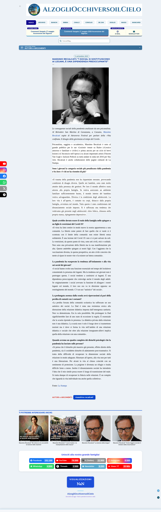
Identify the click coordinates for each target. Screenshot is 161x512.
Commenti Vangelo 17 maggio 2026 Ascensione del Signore (84, 32)
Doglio (115, 22)
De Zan (103, 22)
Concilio (91, 22)
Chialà (79, 22)
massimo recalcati (84, 397)
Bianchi (56, 22)
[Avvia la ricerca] (61, 41)
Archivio (43, 22)
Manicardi (138, 22)
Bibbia (67, 22)
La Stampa (62, 386)
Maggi (126, 22)
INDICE (31, 22)
